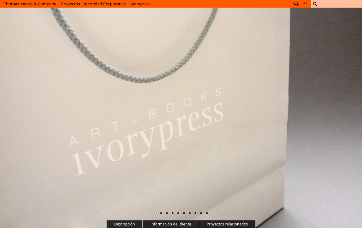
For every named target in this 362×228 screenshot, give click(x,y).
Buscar (315, 4)
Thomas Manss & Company (30, 4)
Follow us (296, 4)
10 (207, 213)
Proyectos (70, 4)
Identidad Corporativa (105, 4)
